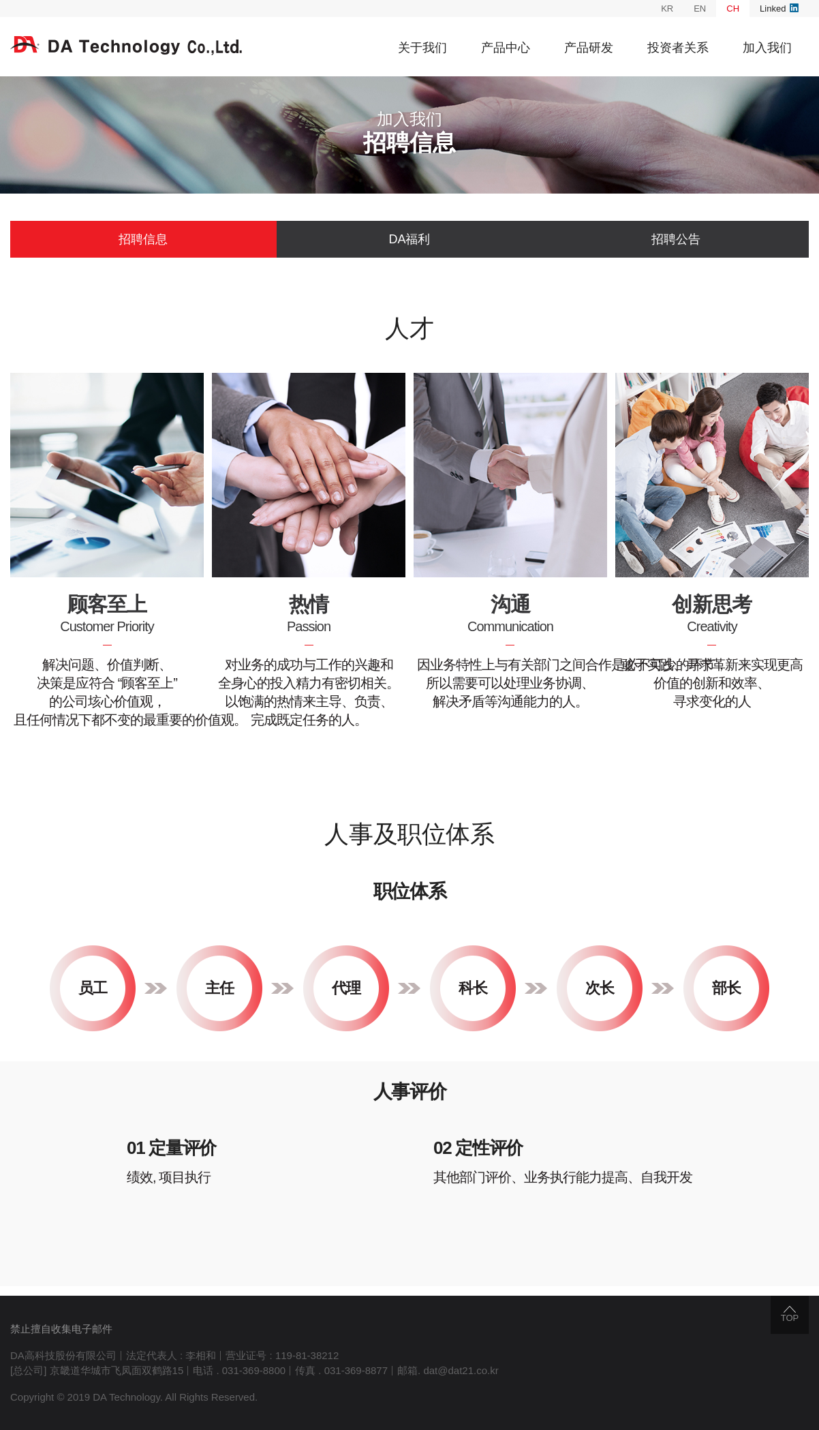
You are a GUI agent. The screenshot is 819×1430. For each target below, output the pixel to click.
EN (700, 8)
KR (667, 8)
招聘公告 (675, 239)
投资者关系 (678, 48)
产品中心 (505, 48)
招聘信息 (143, 239)
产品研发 (588, 48)
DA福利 (409, 239)
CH (732, 8)
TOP (790, 1314)
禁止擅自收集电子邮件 (61, 1329)
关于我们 (422, 48)
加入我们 (767, 48)
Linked (779, 8)
